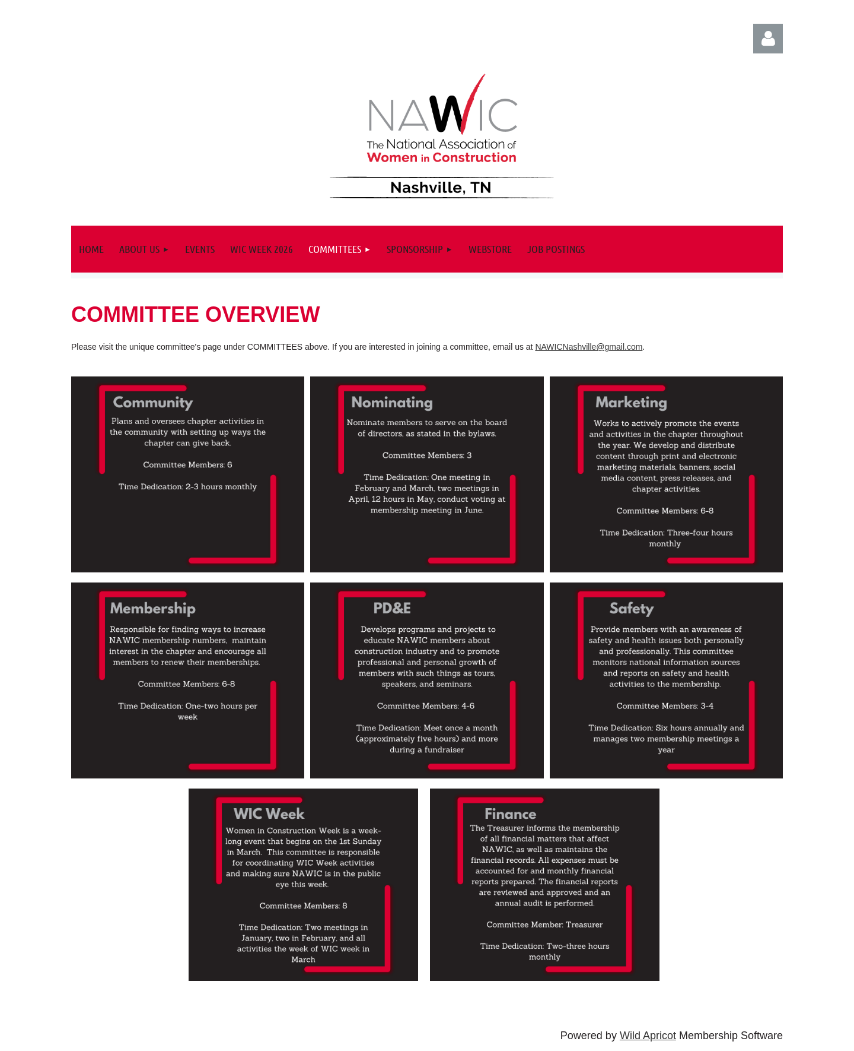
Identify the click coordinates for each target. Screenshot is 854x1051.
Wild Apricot (648, 1035)
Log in (768, 38)
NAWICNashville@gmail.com (588, 347)
